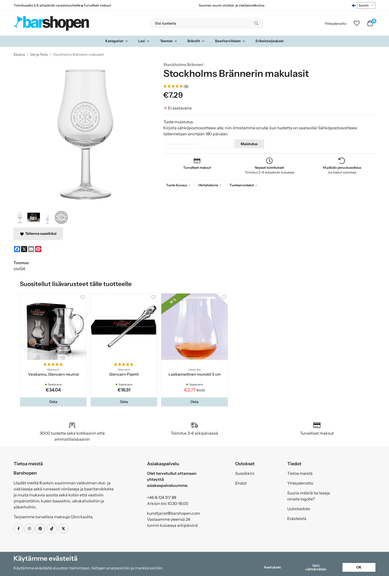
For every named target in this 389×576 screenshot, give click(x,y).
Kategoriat (116, 41)
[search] (256, 23)
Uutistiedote (298, 508)
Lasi (144, 41)
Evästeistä (296, 518)
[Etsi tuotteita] (200, 23)
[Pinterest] (38, 249)
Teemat (168, 41)
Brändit (196, 41)
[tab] (179, 185)
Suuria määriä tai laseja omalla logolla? (308, 495)
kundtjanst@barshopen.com (173, 513)
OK (359, 567)
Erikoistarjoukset (270, 41)
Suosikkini (244, 473)
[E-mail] (31, 249)
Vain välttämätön (315, 567)
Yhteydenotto (335, 24)
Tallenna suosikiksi (38, 233)
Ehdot (241, 483)
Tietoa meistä (300, 473)
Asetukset (272, 567)
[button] (53, 401)
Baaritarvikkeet (230, 41)
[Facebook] (17, 249)
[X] (24, 249)
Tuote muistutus (178, 121)
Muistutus (249, 144)
